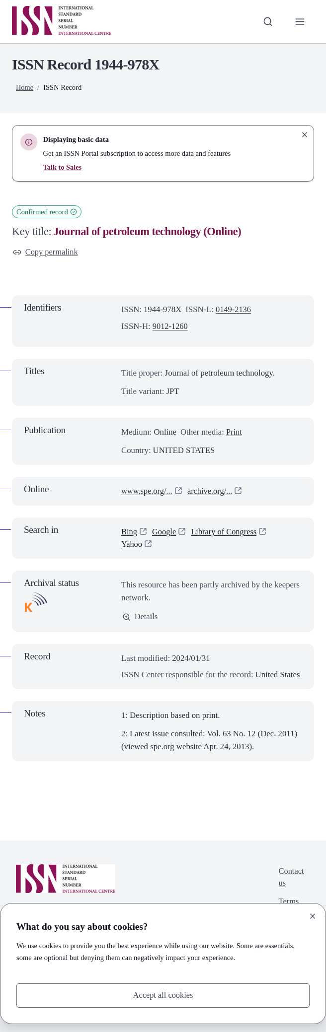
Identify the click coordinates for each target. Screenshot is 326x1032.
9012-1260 (171, 326)
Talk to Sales (62, 167)
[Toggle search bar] (267, 21)
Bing (129, 531)
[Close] (313, 916)
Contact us (291, 878)
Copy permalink (46, 252)
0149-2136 (234, 310)
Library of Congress (225, 531)
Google (165, 531)
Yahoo (132, 544)
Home (25, 87)
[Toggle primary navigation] (299, 21)
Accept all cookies (163, 995)
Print (234, 432)
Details (140, 617)
